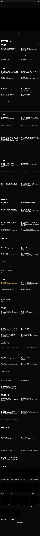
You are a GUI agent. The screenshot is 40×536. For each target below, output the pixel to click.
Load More (20, 522)
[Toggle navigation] (38, 1)
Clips (11, 41)
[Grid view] (38, 44)
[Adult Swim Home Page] (3, 1)
